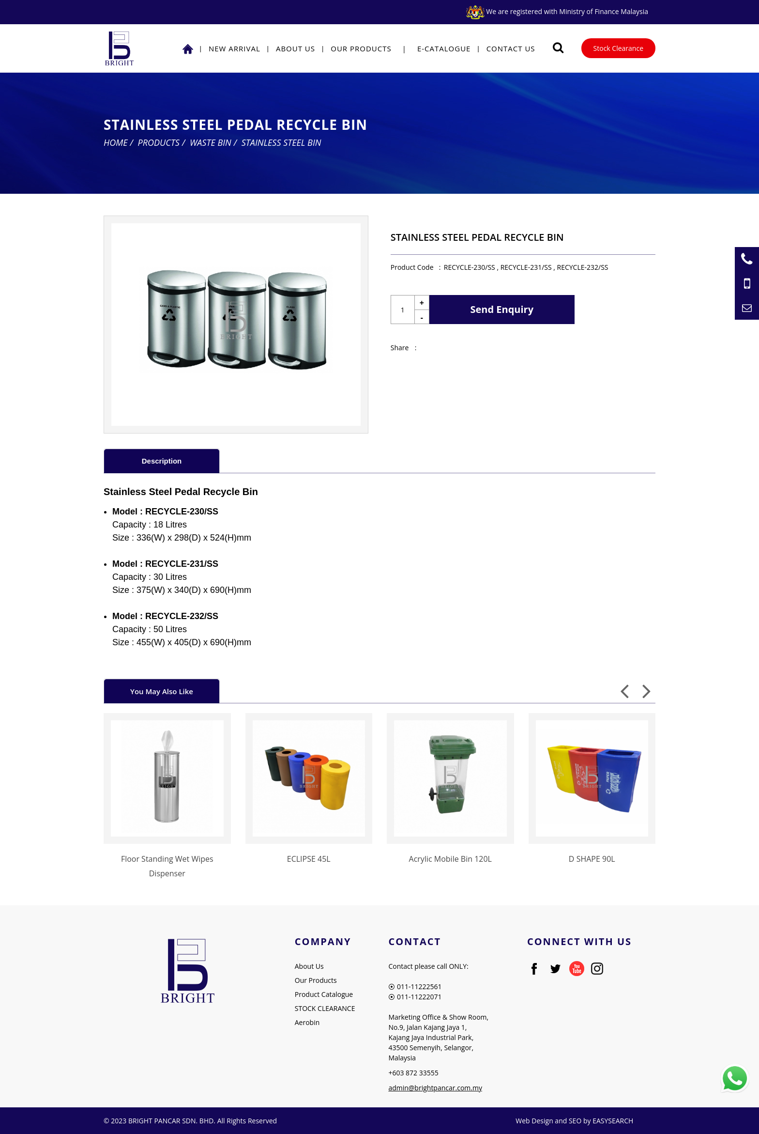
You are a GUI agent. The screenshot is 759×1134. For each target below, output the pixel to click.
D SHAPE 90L (592, 859)
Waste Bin (210, 142)
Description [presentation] (162, 461)
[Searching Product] (558, 48)
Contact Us (510, 48)
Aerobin (307, 1022)
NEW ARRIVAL (234, 48)
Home (116, 142)
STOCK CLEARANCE (325, 1008)
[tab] (162, 460)
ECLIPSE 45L (309, 859)
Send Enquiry (502, 309)
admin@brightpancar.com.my (435, 1087)
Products (159, 142)
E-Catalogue (444, 48)
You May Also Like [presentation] (161, 691)
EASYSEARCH (612, 1120)
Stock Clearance (618, 48)
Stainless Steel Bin (281, 142)
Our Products (361, 48)
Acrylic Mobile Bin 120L (450, 859)
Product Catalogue (324, 994)
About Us (295, 48)
